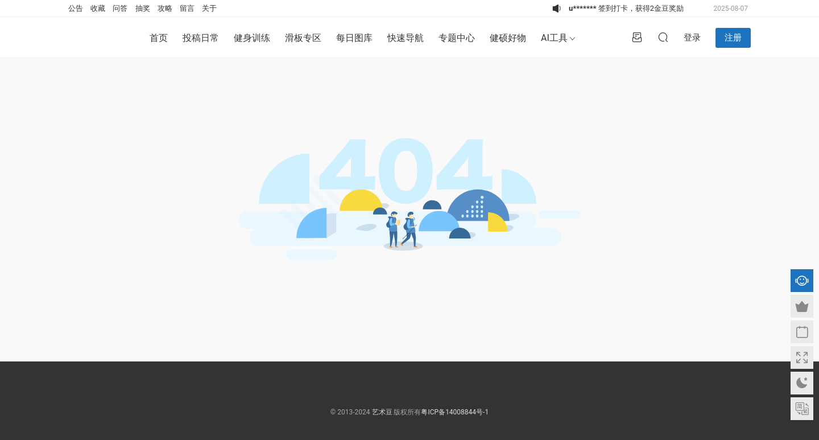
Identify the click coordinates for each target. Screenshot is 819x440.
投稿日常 (201, 37)
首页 (159, 37)
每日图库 (354, 37)
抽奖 (142, 8)
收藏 (97, 8)
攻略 (165, 8)
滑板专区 (303, 37)
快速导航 (405, 37)
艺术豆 (382, 412)
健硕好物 (508, 37)
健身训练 (252, 37)
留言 (187, 8)
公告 (75, 8)
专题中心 (457, 37)
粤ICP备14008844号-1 (455, 412)
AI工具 (554, 37)
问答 (120, 8)
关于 (209, 8)
